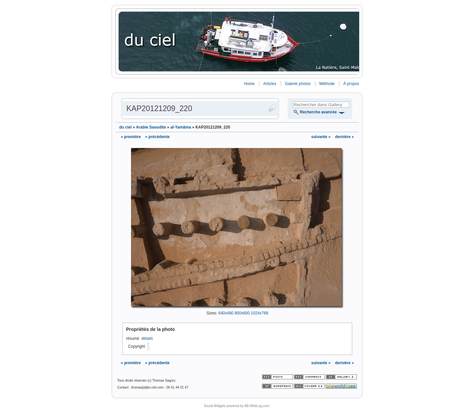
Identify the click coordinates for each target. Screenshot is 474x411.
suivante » (321, 136)
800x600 (242, 313)
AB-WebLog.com (256, 406)
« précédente (157, 136)
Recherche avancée (318, 112)
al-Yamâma (181, 127)
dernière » (344, 136)
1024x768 (259, 313)
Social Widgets (214, 406)
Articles (269, 83)
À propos (351, 83)
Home (249, 83)
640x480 (225, 313)
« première (131, 136)
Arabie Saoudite (151, 127)
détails (147, 338)
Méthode (327, 83)
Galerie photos (298, 83)
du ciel (125, 127)
